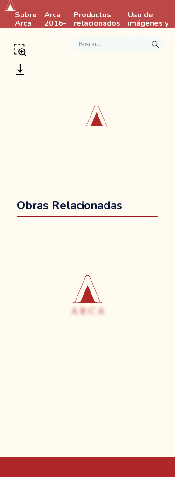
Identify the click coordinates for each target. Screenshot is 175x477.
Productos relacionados (97, 19)
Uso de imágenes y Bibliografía (148, 24)
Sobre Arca (26, 19)
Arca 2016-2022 (55, 24)
